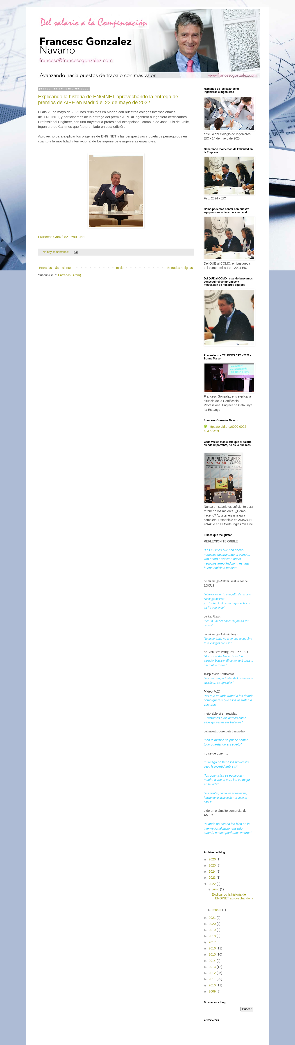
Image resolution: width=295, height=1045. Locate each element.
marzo (217, 910)
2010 (213, 985)
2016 (213, 948)
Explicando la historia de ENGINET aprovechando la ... (232, 898)
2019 (213, 930)
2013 (213, 967)
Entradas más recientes (55, 268)
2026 (213, 859)
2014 (213, 961)
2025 (213, 865)
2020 (213, 924)
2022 (213, 884)
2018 (213, 936)
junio (216, 889)
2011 (213, 979)
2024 (213, 871)
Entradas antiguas (180, 268)
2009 (213, 991)
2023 (213, 877)
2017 (213, 942)
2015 (213, 954)
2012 (213, 973)
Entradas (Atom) (69, 275)
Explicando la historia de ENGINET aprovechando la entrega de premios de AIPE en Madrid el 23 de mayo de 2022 (108, 99)
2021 (213, 917)
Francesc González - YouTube (61, 237)
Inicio (120, 268)
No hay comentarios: (56, 252)
